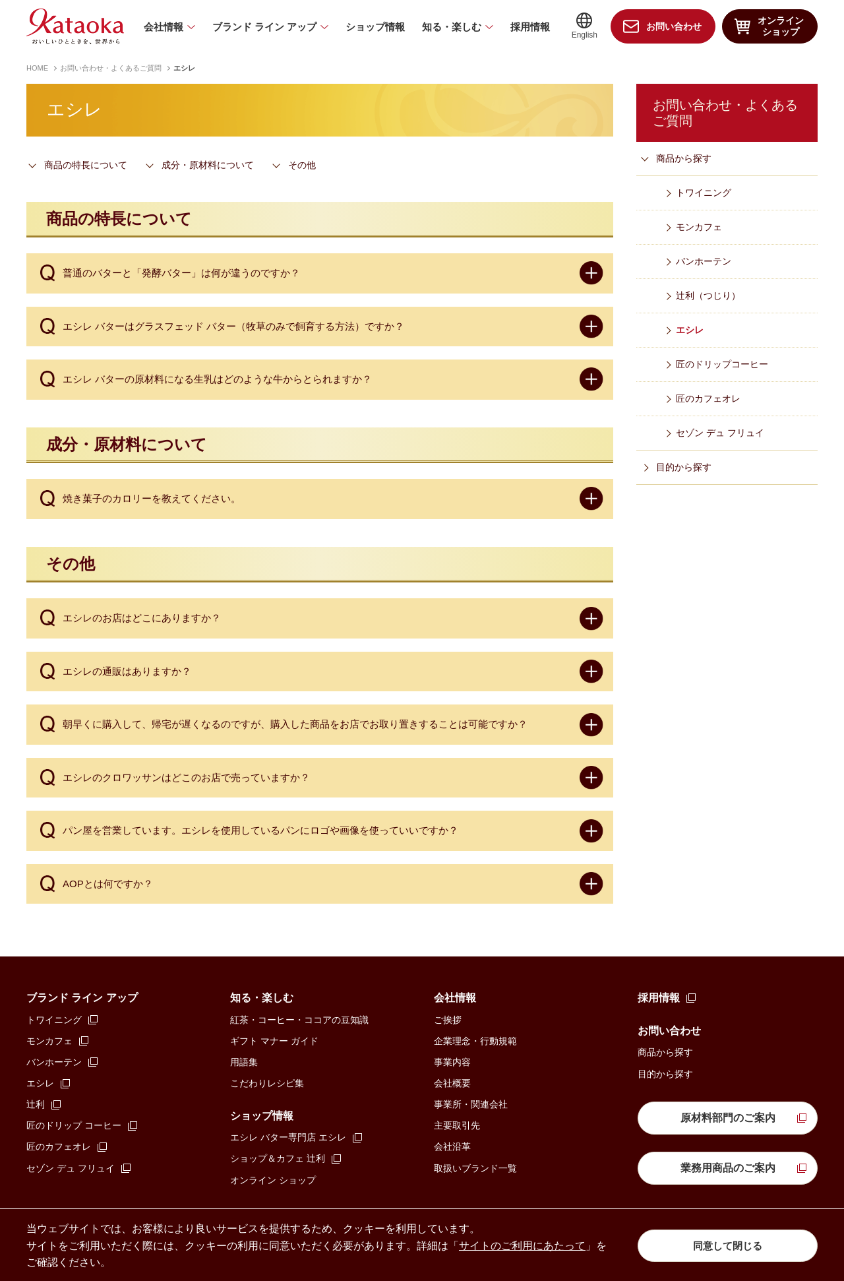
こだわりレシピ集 (267, 1083)
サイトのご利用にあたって (522, 1245)
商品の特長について (85, 165)
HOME (37, 68)
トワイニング (703, 192)
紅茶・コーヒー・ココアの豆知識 (299, 1020)
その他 (302, 165)
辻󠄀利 (35, 1104)
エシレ (690, 330)
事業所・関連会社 (471, 1104)
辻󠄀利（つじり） (708, 295)
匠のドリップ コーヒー (73, 1125)
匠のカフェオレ (708, 398)
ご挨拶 (448, 1020)
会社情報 (163, 26)
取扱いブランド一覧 (475, 1168)
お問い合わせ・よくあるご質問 (111, 68)
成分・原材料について (208, 165)
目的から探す (683, 467)
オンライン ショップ (273, 1180)
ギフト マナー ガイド (274, 1041)
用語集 (244, 1062)
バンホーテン (703, 261)
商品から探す (683, 158)
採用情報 (530, 26)
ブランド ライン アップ (264, 26)
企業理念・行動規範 (475, 1041)
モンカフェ (699, 227)
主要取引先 (457, 1125)
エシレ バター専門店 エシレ (288, 1137)
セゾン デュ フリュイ (720, 432)
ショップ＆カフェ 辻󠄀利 (277, 1158)
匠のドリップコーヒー (722, 364)
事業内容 (452, 1062)
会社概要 (452, 1083)
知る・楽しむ (451, 26)
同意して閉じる (728, 1245)
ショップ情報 (375, 26)
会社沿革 (452, 1146)
